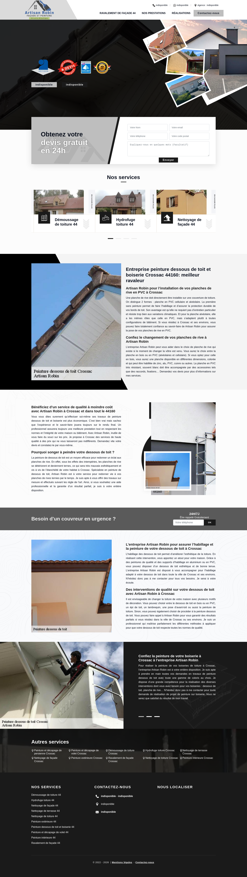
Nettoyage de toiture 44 (44, 816)
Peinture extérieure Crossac (86, 758)
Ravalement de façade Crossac (121, 760)
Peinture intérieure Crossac (198, 758)
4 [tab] (134, 238)
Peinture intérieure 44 (43, 837)
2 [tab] (118, 238)
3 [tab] (126, 238)
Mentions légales (122, 862)
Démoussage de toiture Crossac (121, 752)
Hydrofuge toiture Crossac (160, 750)
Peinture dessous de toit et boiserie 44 (52, 827)
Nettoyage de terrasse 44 (45, 811)
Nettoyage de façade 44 (44, 805)
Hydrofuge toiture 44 (42, 800)
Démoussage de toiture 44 (46, 795)
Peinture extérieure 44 (43, 821)
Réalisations (181, 13)
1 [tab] (110, 238)
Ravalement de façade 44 (117, 13)
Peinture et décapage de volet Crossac (85, 752)
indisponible (160, 5)
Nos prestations (154, 13)
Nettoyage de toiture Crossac (161, 758)
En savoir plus (92, 201)
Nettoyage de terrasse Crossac (195, 752)
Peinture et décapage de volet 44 (49, 832)
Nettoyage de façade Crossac (45, 760)
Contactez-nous (208, 13)
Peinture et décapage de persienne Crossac (48, 752)
